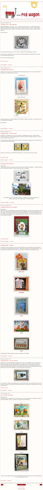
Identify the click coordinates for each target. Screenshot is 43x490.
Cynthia (21, 452)
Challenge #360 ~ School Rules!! (9, 133)
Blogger (23, 488)
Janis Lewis (21, 271)
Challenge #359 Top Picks (7, 163)
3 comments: (10, 64)
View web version (21, 486)
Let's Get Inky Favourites (7, 395)
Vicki (21, 316)
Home (21, 484)
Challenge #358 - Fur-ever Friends (9, 360)
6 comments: (10, 355)
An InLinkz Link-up (4, 61)
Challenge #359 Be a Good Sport (9, 207)
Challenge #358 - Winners (7, 245)
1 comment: (11, 128)
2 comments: (10, 159)
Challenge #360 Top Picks (7, 69)
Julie (21, 419)
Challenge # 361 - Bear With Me (9, 24)
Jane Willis (21, 292)
